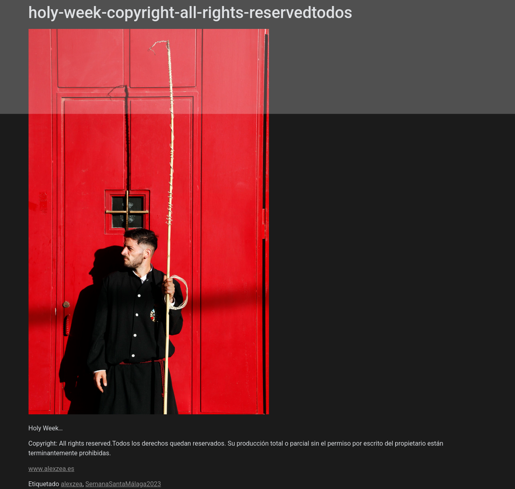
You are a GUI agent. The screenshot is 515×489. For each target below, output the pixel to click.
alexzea (71, 484)
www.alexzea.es (51, 469)
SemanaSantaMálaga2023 (123, 484)
